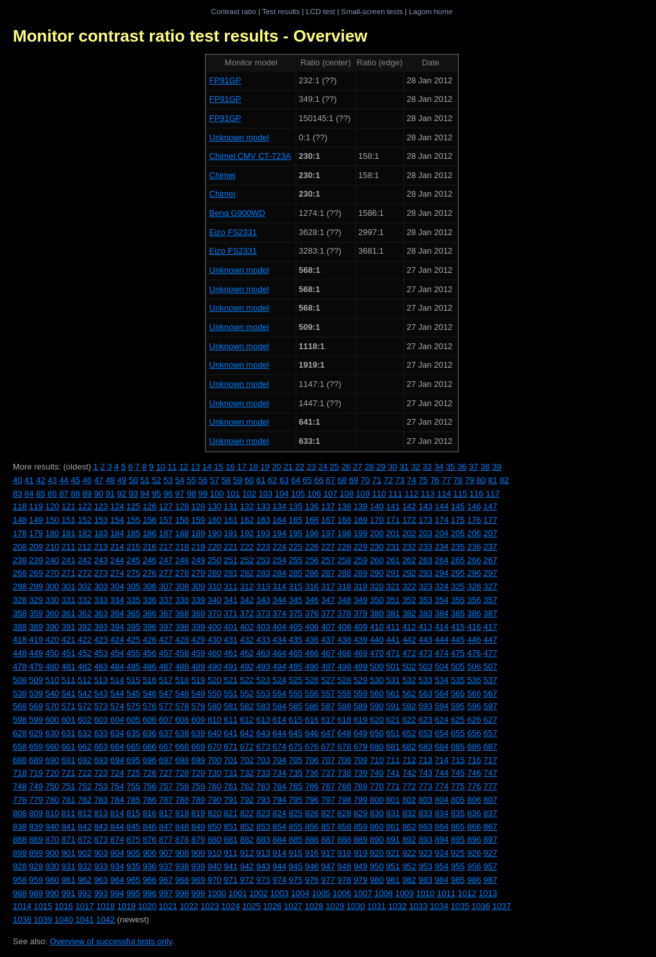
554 (279, 693)
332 (85, 600)
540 (52, 693)
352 (409, 600)
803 (425, 800)
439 (361, 639)
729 (199, 773)
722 (85, 773)
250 (215, 560)
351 (393, 600)
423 (101, 639)
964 (117, 880)
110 (379, 493)
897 (491, 839)
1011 (446, 893)
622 (409, 719)
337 (166, 600)
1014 (22, 906)
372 (247, 613)
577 (166, 706)
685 (458, 746)
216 (150, 547)
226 (312, 547)
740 (377, 773)
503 (425, 666)
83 (17, 493)
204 (442, 533)
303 (101, 586)
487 (166, 666)
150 (52, 520)
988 (20, 893)
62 (272, 480)
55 (190, 480)
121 (69, 506)
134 (279, 506)
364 (117, 613)
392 (85, 627)
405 (296, 627)
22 (299, 466)
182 (85, 533)
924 (442, 853)
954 (442, 866)
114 (444, 493)
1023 (210, 906)
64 (295, 480)
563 (425, 693)
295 (458, 573)
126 (150, 506)
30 (392, 466)
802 (409, 800)
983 (425, 880)
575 (133, 706)
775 (458, 786)
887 (328, 839)
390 (52, 627)
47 (98, 480)
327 (491, 586)
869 (36, 839)
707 (328, 760)
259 (361, 560)
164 (279, 520)
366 (150, 613)
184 (117, 533)
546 (150, 693)
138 (345, 506)
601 (69, 719)
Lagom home (430, 11)
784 (117, 800)
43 (51, 480)
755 (133, 786)
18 (253, 466)
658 (20, 746)
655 (458, 733)
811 (69, 813)
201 (393, 533)
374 (279, 613)
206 (474, 533)
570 (52, 706)
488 (182, 666)
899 (36, 853)
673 (263, 746)
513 (101, 680)
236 (474, 547)
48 (110, 480)
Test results (281, 11)
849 (199, 826)
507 (491, 666)
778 (20, 800)
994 (117, 893)
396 (150, 627)
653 (425, 733)
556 (312, 693)
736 (312, 773)
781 (69, 800)
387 (491, 613)
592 (409, 706)
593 (425, 706)
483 (101, 666)
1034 (439, 906)
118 (20, 506)
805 (458, 800)
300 (52, 586)
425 (133, 639)
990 (52, 893)
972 (247, 880)
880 (215, 839)
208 (20, 547)
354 (442, 600)
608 (182, 719)
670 (215, 746)
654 (442, 733)
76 (434, 480)
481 (69, 666)
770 (377, 786)
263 (425, 560)
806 (474, 800)
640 (215, 733)
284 (279, 573)
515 (133, 680)
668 (182, 746)
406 (312, 627)
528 (345, 680)
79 (469, 480)
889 (361, 839)
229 (361, 547)
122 (85, 506)
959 (36, 880)
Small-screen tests (372, 11)
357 (491, 600)
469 (361, 653)
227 (328, 547)
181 (69, 533)
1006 (341, 893)
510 (52, 680)
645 (296, 733)
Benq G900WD (237, 213)
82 (504, 480)
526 (312, 680)
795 (296, 800)
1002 (258, 893)
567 (491, 693)
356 (474, 600)
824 (279, 813)
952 (409, 866)
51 (144, 480)
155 (133, 520)
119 (36, 506)
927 (491, 853)
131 (231, 506)
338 (182, 600)
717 (491, 760)
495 (296, 666)
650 (377, 733)
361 (69, 613)
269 (36, 573)
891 (393, 839)
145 (458, 506)
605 (133, 719)
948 (345, 866)
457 (166, 653)
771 (393, 786)
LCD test (320, 11)
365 (133, 613)
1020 (147, 906)
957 (491, 866)
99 (203, 493)
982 (409, 880)
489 (199, 666)
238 (20, 560)
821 (231, 813)
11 (172, 466)
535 (458, 680)
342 (247, 600)
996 (150, 893)
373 (263, 613)
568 (20, 706)
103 (266, 493)
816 (150, 813)
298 (20, 586)
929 (36, 866)
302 (85, 586)
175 (458, 520)
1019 (126, 906)
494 (279, 666)
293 (425, 573)
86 (51, 493)
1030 (356, 906)
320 (377, 586)
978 (345, 880)
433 (263, 639)
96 (167, 493)
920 (377, 853)
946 (312, 866)
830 (377, 813)
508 (20, 680)
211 (69, 547)
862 (409, 826)
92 (121, 493)
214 (117, 547)
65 (306, 480)
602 (85, 719)
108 (347, 493)
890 (377, 839)
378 (345, 613)
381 (393, 613)
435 (296, 639)
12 (183, 466)
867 (491, 826)
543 (101, 693)
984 (442, 880)
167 (328, 520)
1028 (314, 906)
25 (334, 466)
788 (182, 800)
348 (345, 600)
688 (20, 760)
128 (182, 506)
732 (247, 773)
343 (263, 600)
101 (233, 493)
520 (215, 680)
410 (377, 627)
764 (279, 786)
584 (279, 706)
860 (377, 826)
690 (52, 760)
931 (69, 866)
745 (458, 773)
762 (247, 786)
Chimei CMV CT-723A (250, 156)
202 (409, 533)
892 (409, 839)
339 (199, 600)
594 (442, 706)
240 (52, 560)
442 (409, 639)
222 (247, 547)
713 (425, 760)
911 (231, 853)
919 (361, 853)
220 (215, 547)
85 (40, 493)
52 (156, 480)
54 (179, 480)
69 (353, 480)
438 (345, 639)
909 (199, 853)
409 (361, 627)
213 (101, 547)
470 (377, 653)
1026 (272, 906)
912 (247, 853)
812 (85, 813)
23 (311, 466)
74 (411, 480)
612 (247, 719)
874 (117, 839)
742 (409, 773)
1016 (63, 906)
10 (160, 466)
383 (425, 613)
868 (20, 839)
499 (361, 666)
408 (345, 627)
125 (133, 506)
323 (425, 586)
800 (377, 800)
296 (474, 573)
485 (133, 666)
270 (52, 573)
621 (393, 719)
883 (263, 839)
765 (296, 786)
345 (296, 600)
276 (150, 573)
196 (312, 533)
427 (166, 639)
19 (264, 466)
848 (182, 826)
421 (69, 639)
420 (52, 639)
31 (403, 466)
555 (296, 693)
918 (345, 853)
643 (263, 733)
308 (182, 586)
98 (190, 493)
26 (345, 466)
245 (133, 560)
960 (52, 880)
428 (182, 639)
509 (36, 680)
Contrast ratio (233, 11)
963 (101, 880)
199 (361, 533)
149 (36, 520)
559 (361, 693)
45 (74, 480)
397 (166, 627)
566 (474, 693)
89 (87, 493)
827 (328, 813)
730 (215, 773)
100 (217, 493)
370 (215, 613)
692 (85, 760)
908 (182, 853)
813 (101, 813)
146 (474, 506)
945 (296, 866)
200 (377, 533)
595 (458, 706)
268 (20, 573)
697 (166, 760)
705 (296, 760)
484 (117, 666)
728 (182, 773)
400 (215, 627)
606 (150, 719)
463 (263, 653)
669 (199, 746)
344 (279, 600)
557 (328, 693)
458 (182, 653)
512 (85, 680)
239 (36, 560)
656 (474, 733)
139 (361, 506)
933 (101, 866)
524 (279, 680)
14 (206, 466)
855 (296, 826)
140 (377, 506)
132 (247, 506)
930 (52, 866)
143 (425, 506)
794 (279, 800)
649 (361, 733)
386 (474, 613)
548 (182, 693)
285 (296, 573)
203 (425, 533)
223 (263, 547)
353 (425, 600)
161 (231, 520)
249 (199, 560)
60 (249, 480)
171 (393, 520)
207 (491, 533)
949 (361, 866)
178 (20, 533)
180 (52, 533)
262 (409, 560)
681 (393, 746)
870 (52, 839)
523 (263, 680)
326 (474, 586)
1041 (85, 919)
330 (52, 600)
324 (442, 586)
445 (458, 639)
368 (182, 613)
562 (409, 693)
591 (393, 706)
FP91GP (225, 80)
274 (117, 573)
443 (425, 639)
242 (85, 560)
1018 (105, 906)
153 (101, 520)
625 (458, 719)
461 (231, 653)
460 (215, 653)
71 (376, 480)
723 (101, 773)
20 (276, 466)
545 (133, 693)
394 (117, 627)
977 (328, 880)
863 (425, 826)
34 (438, 466)
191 (231, 533)
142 (409, 506)
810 (52, 813)
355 (458, 600)
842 (85, 826)
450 (52, 653)
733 (263, 773)
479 (36, 666)
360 (52, 613)
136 (312, 506)
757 (166, 786)
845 (133, 826)
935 (133, 866)
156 (150, 520)
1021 (168, 906)
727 (166, 773)
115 (461, 493)
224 (279, 547)
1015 (43, 906)
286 (312, 573)
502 (409, 666)
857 (328, 826)
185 (133, 533)
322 (409, 586)
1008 (383, 893)
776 (474, 786)
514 (117, 680)
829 (361, 813)
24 (322, 466)
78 (458, 480)
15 (218, 466)
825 (296, 813)
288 (345, 573)
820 (215, 813)
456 (150, 653)
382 (409, 613)
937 (166, 866)
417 (491, 627)
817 (166, 813)
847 (166, 826)
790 (215, 800)
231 (393, 547)
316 (312, 586)
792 (247, 800)
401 (231, 627)
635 (133, 733)
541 (69, 693)
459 (199, 653)
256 (312, 560)
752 (85, 786)
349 (361, 600)
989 (36, 893)
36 (461, 466)
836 (474, 813)
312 (247, 586)
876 (150, 839)
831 (393, 813)
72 (388, 480)
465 (296, 653)
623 (425, 719)
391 (69, 627)
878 (182, 839)
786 (150, 800)
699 (199, 760)
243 (101, 560)
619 (361, 719)
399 (199, 627)
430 (215, 639)
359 (36, 613)
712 (409, 760)
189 (199, 533)
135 (296, 506)
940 (215, 866)
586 (312, 706)
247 (166, 560)
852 (247, 826)
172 (409, 520)
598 (20, 719)
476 (474, 653)
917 (328, 853)
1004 (300, 893)
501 (393, 666)
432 (247, 639)
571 (69, 706)
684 (442, 746)
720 (52, 773)
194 (279, 533)
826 (312, 813)
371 (231, 613)
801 (393, 800)
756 (150, 786)
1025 (251, 906)
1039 (43, 919)
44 (63, 480)
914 (279, 853)
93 (133, 493)
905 (133, 853)
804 (442, 800)
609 (199, 719)
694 (117, 760)
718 (20, 773)
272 (85, 573)
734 (279, 773)
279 (199, 573)
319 (361, 586)
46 (87, 480)
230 (377, 547)
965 (133, 880)
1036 (481, 906)
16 (230, 466)
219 (199, 547)
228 (345, 547)
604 (117, 719)
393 (101, 627)
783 (101, 800)
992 (85, 893)
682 (409, 746)
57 (214, 480)
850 (215, 826)
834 (442, 813)
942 (247, 866)
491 (231, 666)
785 (133, 800)
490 (215, 666)
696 (150, 760)
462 (247, 653)
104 (282, 493)
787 (166, 800)
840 (52, 826)
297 (491, 573)
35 (450, 466)
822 (247, 813)
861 (393, 826)
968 (182, 880)
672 (247, 746)
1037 (502, 906)
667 (166, 746)
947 (328, 866)
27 (357, 466)
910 (215, 853)
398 (182, 627)
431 (231, 639)
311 (231, 586)
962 (85, 880)
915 (296, 853)
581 (231, 706)
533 (425, 680)
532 (409, 680)
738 (345, 773)
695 (133, 760)
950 (377, 866)
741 (393, 773)
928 (20, 866)
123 (101, 506)
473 (425, 653)
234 (442, 547)
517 (166, 680)
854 (279, 826)
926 (474, 853)
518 (182, 680)
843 (101, 826)
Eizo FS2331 (233, 232)
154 (117, 520)
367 (166, 613)
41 (28, 480)
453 (101, 653)
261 (393, 560)
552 (247, 693)
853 (263, 826)
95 (156, 493)
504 (442, 666)
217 (166, 547)
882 (247, 839)
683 (425, 746)
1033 (418, 906)
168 (345, 520)
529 (361, 680)
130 (215, 506)
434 (279, 639)
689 (36, 760)
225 (296, 547)
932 (85, 866)
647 (328, 733)
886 (312, 839)
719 (36, 773)
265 (458, 560)
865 (458, 826)
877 (166, 839)
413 (425, 627)
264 (442, 560)
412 (409, 627)
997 (166, 893)
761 (231, 786)
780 (52, 800)
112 (412, 493)
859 (361, 826)
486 (150, 666)
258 (345, 560)
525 (296, 680)
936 (150, 866)
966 (150, 880)
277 (166, 573)
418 (20, 639)
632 (85, 733)
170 (377, 520)
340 (215, 600)
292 (409, 573)
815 (133, 813)
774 (442, 786)
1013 (488, 893)
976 (312, 880)
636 (150, 733)
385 (458, 613)
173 (425, 520)
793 (263, 800)
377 (328, 613)
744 (442, 773)
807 (491, 800)
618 (345, 719)
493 (263, 666)
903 (101, 853)
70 (365, 480)
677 (328, 746)
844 (117, 826)
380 (377, 613)
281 (231, 573)
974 (279, 880)
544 (117, 693)
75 (422, 480)
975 (296, 880)
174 (442, 520)
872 (85, 839)
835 (458, 813)
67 (330, 480)
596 (474, 706)
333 (101, 600)
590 (377, 706)
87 (63, 493)
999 (199, 893)
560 (377, 693)
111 (395, 493)
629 (36, 733)
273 (101, 573)
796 (312, 800)
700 (215, 760)
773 (425, 786)
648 (345, 733)
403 (263, 627)
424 (117, 639)
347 (328, 600)
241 (69, 560)
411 (393, 627)
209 (36, 547)
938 (182, 866)
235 (458, 547)
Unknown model (239, 137)
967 (166, 880)
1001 (237, 893)
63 (283, 480)
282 (247, 573)
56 (203, 480)
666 (150, 746)
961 (69, 880)
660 (52, 746)
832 (409, 813)
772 (409, 786)
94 (144, 493)
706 (312, 760)
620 (377, 719)
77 (445, 480)
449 (36, 653)
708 (345, 760)
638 (182, 733)
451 (69, 653)
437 (328, 639)
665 (133, 746)
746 (474, 773)
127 (166, 506)
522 (247, 680)
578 (182, 706)
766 (312, 786)
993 (101, 893)
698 (182, 760)
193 (263, 533)
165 (296, 520)
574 (117, 706)
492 (247, 666)
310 (215, 586)
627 (491, 719)
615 (296, 719)
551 (231, 693)
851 (231, 826)
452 (85, 653)
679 (361, 746)
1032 (397, 906)
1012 (467, 893)
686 (474, 746)
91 (110, 493)
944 (279, 866)
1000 (217, 893)
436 (312, 639)
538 (20, 693)
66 (318, 480)
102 (249, 493)
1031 (376, 906)
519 (199, 680)
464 (279, 653)
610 (215, 719)
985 (458, 880)
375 (296, 613)
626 (474, 719)
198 (345, 533)
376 (312, 613)
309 (199, 586)
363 (101, 613)
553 (263, 693)
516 (150, 680)
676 (312, 746)
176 (474, 520)
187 (166, 533)
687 (491, 746)
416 (474, 627)
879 (199, 839)
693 (101, 760)
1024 (230, 906)
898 (20, 853)
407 (328, 627)
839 (36, 826)
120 (52, 506)
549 (199, 693)
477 (491, 653)
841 (69, 826)
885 (296, 839)
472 (409, 653)
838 (20, 826)
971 (231, 880)
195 (296, 533)
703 (263, 760)
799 (361, 800)
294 (442, 573)
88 (74, 493)
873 (101, 839)
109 (363, 493)
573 (101, 706)
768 (345, 786)
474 (442, 653)
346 (312, 600)
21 (287, 466)
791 (231, 800)
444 (442, 639)
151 (69, 520)
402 (247, 627)
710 (377, 760)
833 (425, 813)
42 (40, 480)
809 (36, 813)
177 (491, 520)
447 (491, 639)
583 (263, 706)
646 (312, 733)
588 (345, 706)
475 (458, 653)
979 (361, 880)
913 (263, 853)
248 (182, 560)
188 (182, 533)
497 (328, 666)
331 (69, 600)
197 (328, 533)
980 (377, 880)
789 (199, 800)
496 (312, 666)
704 (279, 760)
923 (425, 853)
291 (393, 573)
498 (345, 666)
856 (312, 826)
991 (69, 893)
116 (477, 493)
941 (231, 866)
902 (85, 853)
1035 (459, 906)
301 (69, 586)
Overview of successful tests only (111, 941)
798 (345, 800)
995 (133, 893)
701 (231, 760)
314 (279, 586)
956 (474, 866)
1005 (321, 893)
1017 (85, 906)
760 (215, 786)
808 (20, 813)
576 (150, 706)
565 (458, 693)
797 (328, 800)
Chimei (222, 175)
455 (133, 653)
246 (150, 560)
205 (458, 533)
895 (458, 839)
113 (428, 493)
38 (484, 466)
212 (85, 547)
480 (52, 666)
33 (427, 466)
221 (231, 547)
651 (393, 733)
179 (36, 533)
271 (69, 573)
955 (458, 866)
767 (328, 786)
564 (442, 693)
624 (442, 719)
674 (279, 746)
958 (20, 880)
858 (345, 826)
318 (345, 586)
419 (36, 639)
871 (69, 839)
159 (199, 520)
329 (36, 600)
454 (117, 653)
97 (179, 493)
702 (247, 760)
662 (85, 746)
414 (442, 627)
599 (36, 719)
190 (215, 533)
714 (442, 760)
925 (458, 853)
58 (226, 480)
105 (298, 493)
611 (231, 719)
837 (491, 813)
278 (182, 573)
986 (474, 880)
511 (69, 680)
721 (69, 773)
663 (101, 746)
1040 (63, 919)
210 (52, 547)
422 (85, 639)
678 (345, 746)
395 (133, 627)
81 (492, 480)
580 (215, 706)
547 (166, 693)
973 (263, 880)
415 (458, 627)
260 (377, 560)
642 (247, 733)
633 (101, 733)
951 (393, 866)
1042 (105, 919)
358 (20, 613)
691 (69, 760)
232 (409, 547)
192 (247, 533)
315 (296, 586)
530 (377, 680)
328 (20, 600)
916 (312, 853)
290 (377, 573)
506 (474, 666)
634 (117, 733)
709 (361, 760)
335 (133, 600)
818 (182, 813)
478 (20, 666)
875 (133, 839)
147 (491, 506)
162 (247, 520)
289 (361, 573)
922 (409, 853)
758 (182, 786)
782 (85, 800)
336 (150, 600)
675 (296, 746)
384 (442, 613)
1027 (293, 906)
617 (328, 719)
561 (393, 693)
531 (393, 680)
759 (199, 786)
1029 (334, 906)
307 (166, 586)
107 (331, 493)
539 (36, 693)
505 (458, 666)
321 (393, 586)
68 (342, 480)
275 (133, 573)
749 (36, 786)
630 (52, 733)
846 (150, 826)
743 (425, 773)
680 (377, 746)
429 (199, 639)
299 (36, 586)
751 (69, 786)
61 (260, 480)
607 (166, 719)
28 (369, 466)
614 (279, 719)
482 (85, 666)
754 (117, 786)
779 (36, 800)
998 (182, 893)
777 (491, 786)
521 (231, 680)
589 (361, 706)
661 (69, 746)
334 (117, 600)
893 (425, 839)
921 (393, 853)
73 (399, 480)
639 (199, 733)
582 (247, 706)
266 (474, 560)
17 (241, 466)
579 (199, 706)
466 (312, 653)
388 (20, 627)
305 (133, 586)
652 (409, 733)
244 (117, 560)
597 (491, 706)
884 (279, 839)
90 (98, 493)
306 (150, 586)
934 (117, 866)
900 (52, 853)
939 (199, 866)
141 (393, 506)
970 (215, 880)
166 (312, 520)
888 (345, 839)
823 (263, 813)
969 (199, 880)
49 (121, 480)
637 (166, 733)
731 (231, 773)
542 (85, 693)
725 (133, 773)
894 (442, 839)
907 (166, 853)
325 (458, 586)
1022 (188, 906)
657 (491, 733)
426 (150, 639)
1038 (22, 919)
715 (458, 760)
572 (85, 706)
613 (263, 719)
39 (496, 466)
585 (296, 706)
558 (345, 693)
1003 (279, 893)
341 (231, 600)
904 (117, 853)
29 (380, 466)
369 (199, 613)
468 (345, 653)
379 (361, 613)
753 (101, 786)
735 (296, 773)
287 (328, 573)
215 (133, 547)
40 (17, 480)
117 (493, 493)
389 (36, 627)
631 (69, 733)
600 (52, 719)
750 (52, 786)
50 (133, 480)
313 (263, 586)
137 (328, 506)
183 (101, 533)
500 (377, 666)
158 (182, 520)
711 (393, 760)
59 (237, 480)
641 (231, 733)
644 (279, 733)
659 (36, 746)
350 (377, 600)
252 (247, 560)
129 (199, 506)
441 (393, 639)
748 (20, 786)
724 (117, 773)
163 (263, 520)
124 (117, 506)
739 (361, 773)
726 (150, 773)
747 (491, 773)
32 (415, 466)
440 (377, 639)
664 (117, 746)
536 (474, 680)
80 (481, 480)
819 (199, 813)
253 (263, 560)
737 (328, 773)
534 (442, 680)
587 (328, 706)
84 (28, 493)
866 (474, 826)
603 (101, 719)
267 (491, 560)
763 (263, 786)
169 (361, 520)
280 (215, 573)
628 (20, 733)
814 (117, 813)
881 (231, 839)
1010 (425, 893)
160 (215, 520)
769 (361, 786)
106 (315, 493)
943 (263, 866)
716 (474, 760)
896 (474, 839)
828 (345, 813)
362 (85, 613)
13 (195, 466)
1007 (363, 893)
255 (296, 560)
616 (312, 719)
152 (85, 520)
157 (166, 520)
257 (328, 560)
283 (263, 573)
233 (425, 547)
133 (263, 506)
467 (328, 653)
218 (182, 547)
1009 (404, 893)
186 (150, 533)
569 (36, 706)
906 (150, 853)
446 (474, 639)
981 (393, 880)
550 (215, 693)
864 (442, 826)
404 (279, 627)
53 (167, 480)
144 (442, 506)
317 (328, 586)
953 (425, 866)
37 (473, 466)
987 (491, 880)
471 (393, 653)
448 (20, 653)
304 (117, 586)
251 (231, 560)
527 (328, 680)
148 (20, 520)
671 (231, 746)
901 (69, 853)
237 (491, 547)
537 (491, 680)
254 (279, 560)
